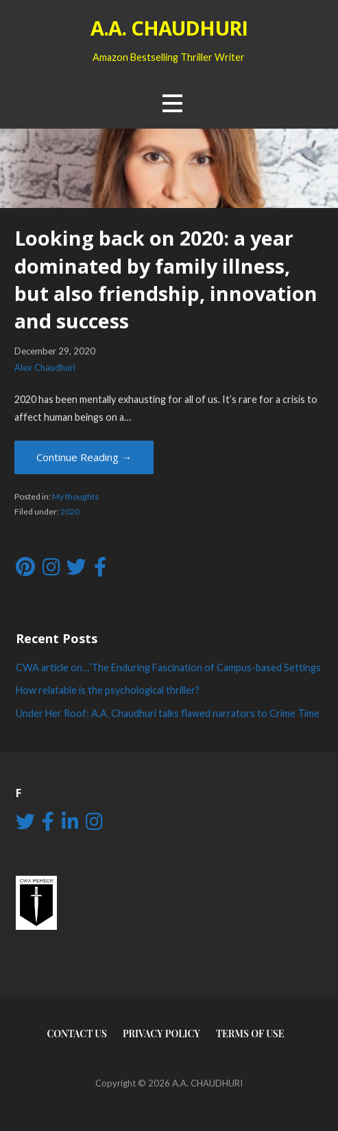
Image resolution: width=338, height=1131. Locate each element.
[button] (172, 103)
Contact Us (76, 1033)
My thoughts (75, 496)
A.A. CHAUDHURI (169, 27)
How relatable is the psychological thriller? (108, 690)
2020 (70, 511)
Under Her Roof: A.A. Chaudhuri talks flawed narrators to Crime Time (167, 713)
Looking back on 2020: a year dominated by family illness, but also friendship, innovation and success (165, 279)
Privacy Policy (161, 1033)
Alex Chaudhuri (44, 367)
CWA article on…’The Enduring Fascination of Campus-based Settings (168, 667)
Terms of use (250, 1033)
